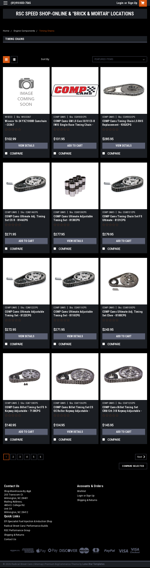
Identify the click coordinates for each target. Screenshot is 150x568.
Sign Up (132, 2)
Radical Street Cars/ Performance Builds (26, 526)
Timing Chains (46, 31)
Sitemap (38, 564)
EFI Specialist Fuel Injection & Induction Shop (28, 521)
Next (141, 457)
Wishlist (81, 491)
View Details (26, 145)
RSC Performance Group (17, 530)
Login (120, 2)
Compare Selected (133, 466)
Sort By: (45, 59)
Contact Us (10, 539)
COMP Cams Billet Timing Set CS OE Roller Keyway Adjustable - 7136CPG (73, 411)
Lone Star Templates (93, 564)
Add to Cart (75, 145)
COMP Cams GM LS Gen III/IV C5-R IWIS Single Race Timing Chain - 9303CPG (74, 124)
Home (6, 31)
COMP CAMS (59, 117)
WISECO (9, 117)
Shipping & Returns (87, 500)
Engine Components (24, 31)
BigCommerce (63, 564)
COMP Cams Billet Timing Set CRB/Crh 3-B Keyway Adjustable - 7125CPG (122, 411)
